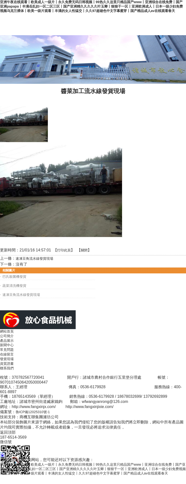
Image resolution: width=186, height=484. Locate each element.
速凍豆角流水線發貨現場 (34, 258)
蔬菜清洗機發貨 (14, 286)
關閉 (84, 250)
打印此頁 (64, 250)
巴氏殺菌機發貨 (14, 277)
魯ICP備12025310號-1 (33, 412)
